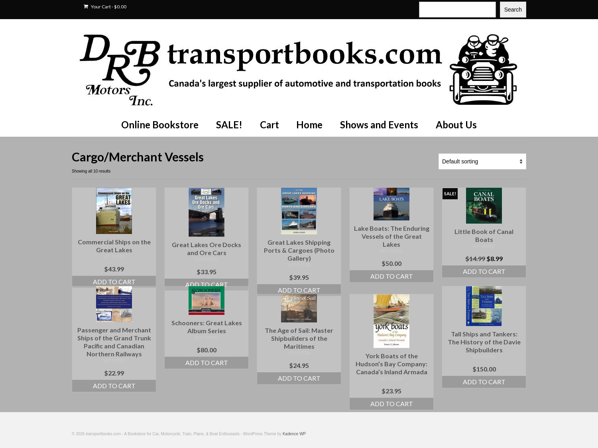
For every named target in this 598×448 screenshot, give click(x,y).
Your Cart (105, 7)
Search (513, 9)
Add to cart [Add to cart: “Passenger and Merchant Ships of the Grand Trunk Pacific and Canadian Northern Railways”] (114, 385)
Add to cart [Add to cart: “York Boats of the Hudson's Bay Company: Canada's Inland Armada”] (391, 403)
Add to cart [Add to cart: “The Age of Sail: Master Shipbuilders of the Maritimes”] (299, 378)
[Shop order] (482, 161)
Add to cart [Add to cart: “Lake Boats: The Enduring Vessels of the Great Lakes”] (391, 276)
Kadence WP (294, 434)
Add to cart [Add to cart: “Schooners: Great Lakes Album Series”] (206, 362)
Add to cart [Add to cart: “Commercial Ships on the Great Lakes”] (114, 281)
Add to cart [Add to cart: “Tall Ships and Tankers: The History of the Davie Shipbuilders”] (484, 381)
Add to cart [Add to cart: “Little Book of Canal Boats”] (484, 271)
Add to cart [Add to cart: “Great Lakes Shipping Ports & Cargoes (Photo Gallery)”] (299, 290)
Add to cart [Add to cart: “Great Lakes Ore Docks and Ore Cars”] (206, 284)
